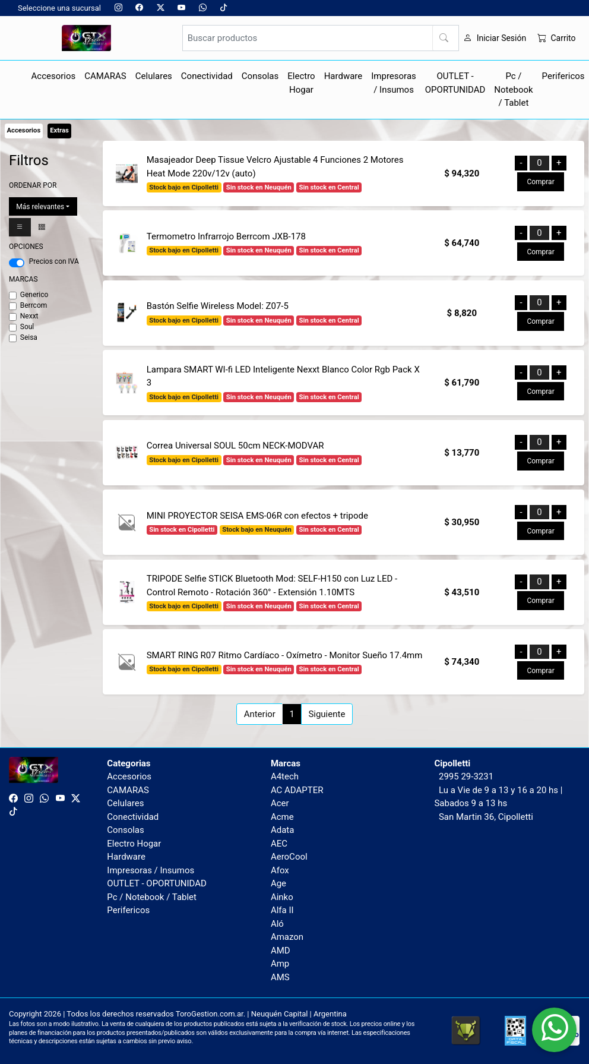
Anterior (260, 714)
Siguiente (326, 714)
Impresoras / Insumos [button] (393, 83)
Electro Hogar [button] (301, 83)
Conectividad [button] (207, 76)
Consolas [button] (260, 76)
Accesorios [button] (53, 76)
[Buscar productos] (320, 38)
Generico (34, 295)
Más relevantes (40, 207)
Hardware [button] (343, 76)
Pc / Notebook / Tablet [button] (513, 89)
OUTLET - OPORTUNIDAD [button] (455, 83)
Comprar (540, 182)
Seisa (28, 337)
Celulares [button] (153, 76)
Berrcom (34, 305)
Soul (27, 327)
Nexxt (29, 316)
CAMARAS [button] (105, 76)
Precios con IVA (54, 261)
